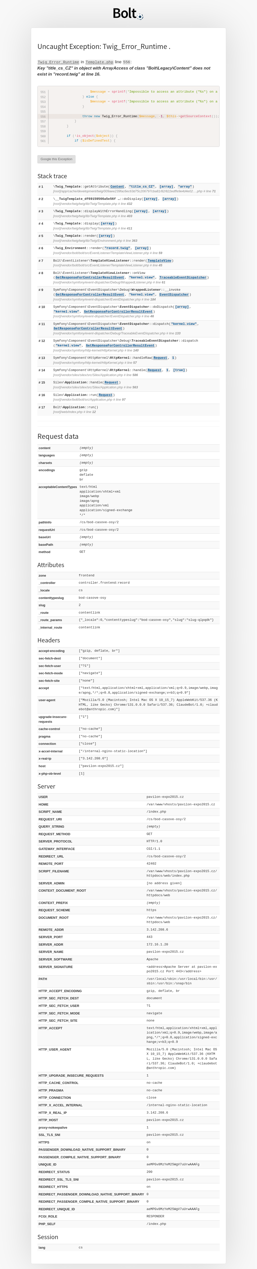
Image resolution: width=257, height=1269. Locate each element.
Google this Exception (56, 159)
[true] (179, 370)
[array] (166, 187)
